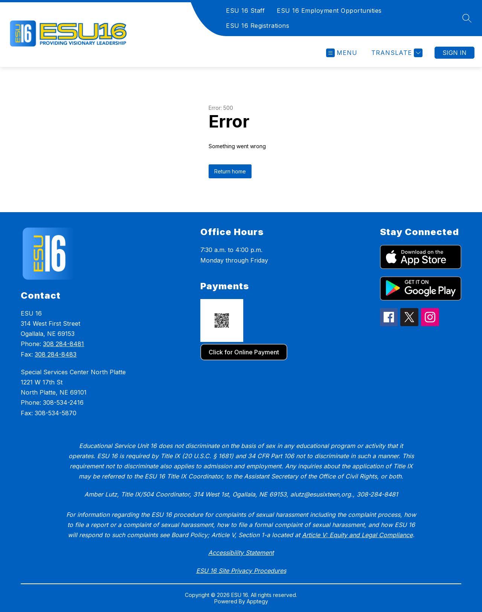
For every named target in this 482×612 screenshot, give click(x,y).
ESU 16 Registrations (257, 25)
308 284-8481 (63, 344)
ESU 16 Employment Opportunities (329, 10)
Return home (230, 171)
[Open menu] (341, 53)
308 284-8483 (55, 354)
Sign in (454, 52)
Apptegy (257, 601)
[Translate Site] (396, 53)
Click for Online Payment (244, 352)
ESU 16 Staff (245, 10)
